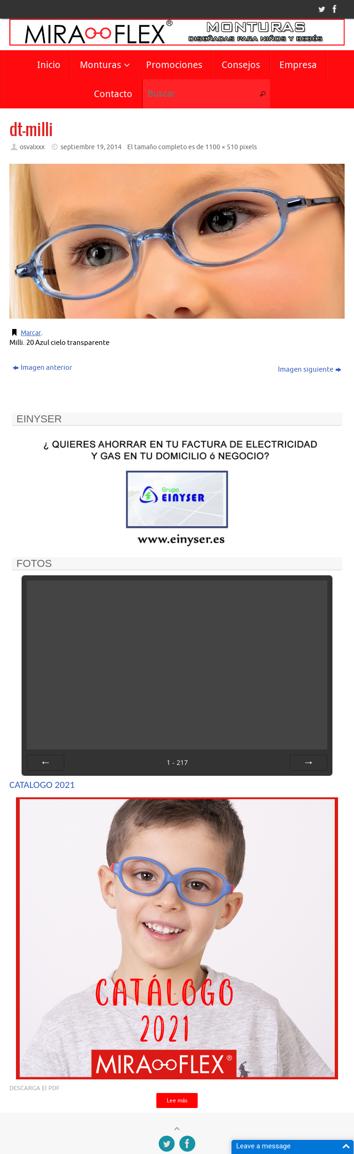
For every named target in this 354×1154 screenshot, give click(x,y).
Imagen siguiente (309, 369)
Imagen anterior (42, 367)
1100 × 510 (221, 147)
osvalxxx (32, 147)
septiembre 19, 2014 (91, 147)
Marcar (32, 333)
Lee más (177, 1101)
